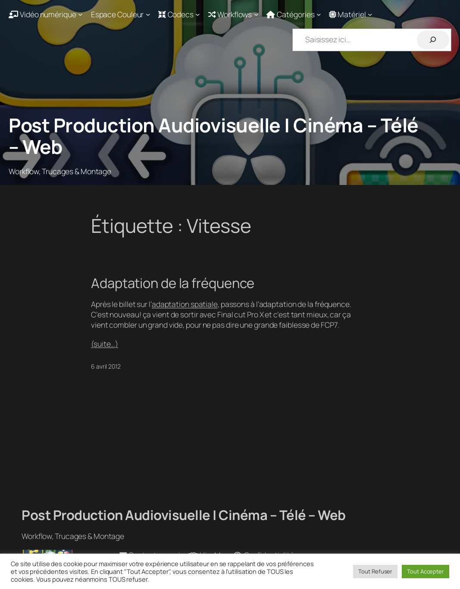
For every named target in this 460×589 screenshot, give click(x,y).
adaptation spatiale (185, 304)
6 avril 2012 (106, 366)
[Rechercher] (433, 40)
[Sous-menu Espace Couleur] (120, 14)
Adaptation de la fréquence (172, 283)
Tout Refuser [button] (375, 571)
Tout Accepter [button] (425, 571)
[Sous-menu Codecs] (179, 14)
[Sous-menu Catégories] (293, 14)
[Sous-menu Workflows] (233, 14)
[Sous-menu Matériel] (350, 14)
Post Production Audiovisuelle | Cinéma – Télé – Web (214, 136)
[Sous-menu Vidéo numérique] (46, 14)
